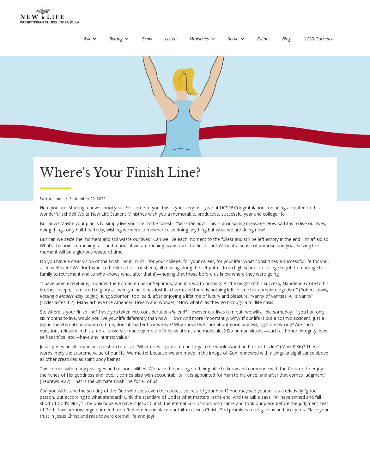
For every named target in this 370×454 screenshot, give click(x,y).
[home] (50, 15)
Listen (171, 39)
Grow (147, 39)
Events (263, 39)
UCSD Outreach (318, 39)
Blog (286, 39)
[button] (90, 39)
